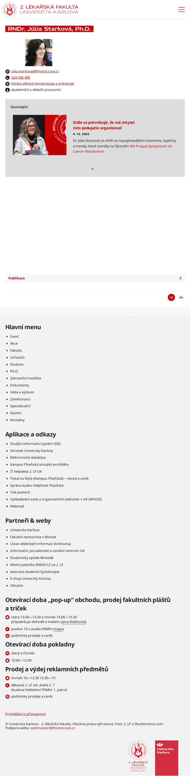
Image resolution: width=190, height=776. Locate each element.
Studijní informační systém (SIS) (35, 443)
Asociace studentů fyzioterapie (34, 571)
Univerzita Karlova (24, 530)
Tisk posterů (20, 492)
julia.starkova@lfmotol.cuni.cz (35, 71)
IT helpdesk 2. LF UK (26, 471)
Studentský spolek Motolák (32, 557)
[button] (92, 169)
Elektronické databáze (28, 457)
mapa (58, 629)
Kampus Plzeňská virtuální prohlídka (39, 464)
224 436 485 (20, 77)
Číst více (95, 140)
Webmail (17, 506)
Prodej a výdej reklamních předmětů (56, 669)
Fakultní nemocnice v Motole (33, 537)
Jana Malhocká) (74, 621)
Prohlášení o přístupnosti (25, 714)
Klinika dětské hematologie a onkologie (42, 83)
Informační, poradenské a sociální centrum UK (47, 550)
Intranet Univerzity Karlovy (31, 450)
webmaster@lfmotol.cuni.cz (53, 728)
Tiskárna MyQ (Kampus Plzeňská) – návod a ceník (49, 478)
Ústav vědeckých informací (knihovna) (40, 543)
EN (181, 297)
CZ (171, 297)
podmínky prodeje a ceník (32, 635)
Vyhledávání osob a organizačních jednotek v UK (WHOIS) (56, 499)
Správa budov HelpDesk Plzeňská (36, 485)
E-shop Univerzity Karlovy (30, 578)
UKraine (16, 585)
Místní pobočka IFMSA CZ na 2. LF (36, 564)
